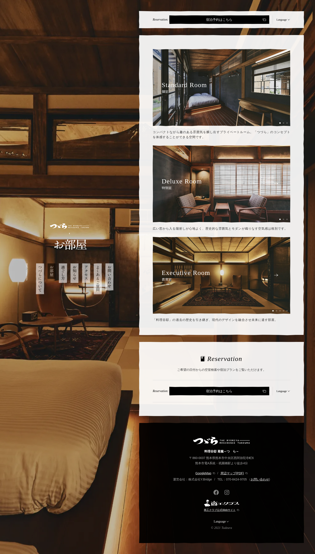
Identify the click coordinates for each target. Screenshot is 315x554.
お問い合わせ (260, 479)
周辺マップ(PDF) (232, 473)
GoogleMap (203, 473)
